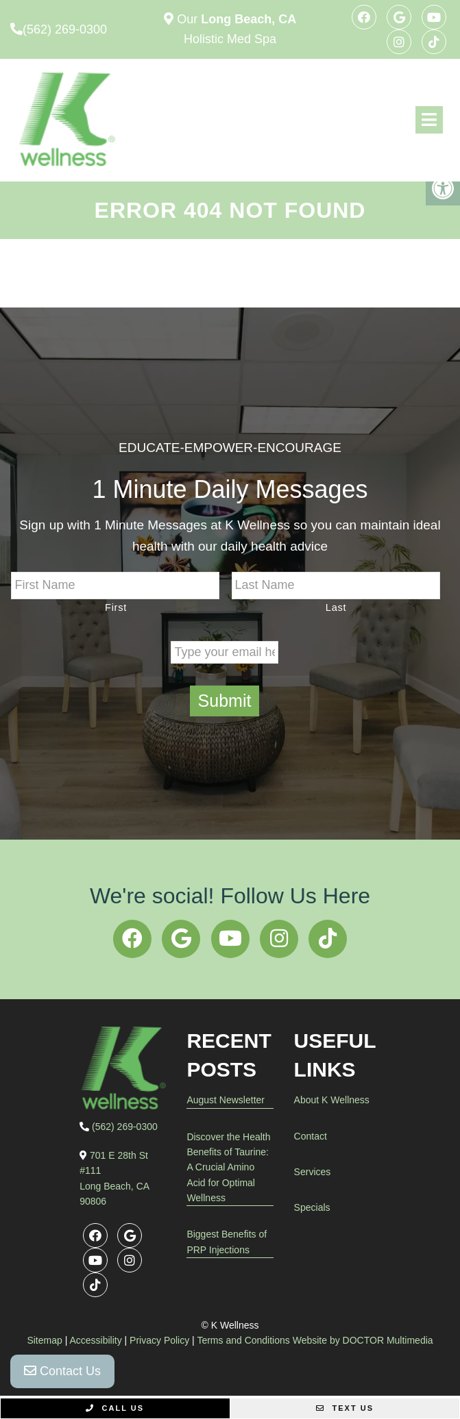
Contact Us (62, 1371)
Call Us (115, 1408)
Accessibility (95, 1340)
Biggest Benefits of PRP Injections (226, 1242)
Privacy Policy (159, 1340)
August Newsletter (225, 1099)
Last (336, 607)
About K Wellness (332, 1099)
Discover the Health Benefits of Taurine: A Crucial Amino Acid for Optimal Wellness (228, 1167)
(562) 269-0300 (65, 29)
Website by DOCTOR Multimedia (363, 1340)
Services (312, 1171)
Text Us (345, 1408)
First (116, 607)
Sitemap (44, 1340)
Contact (310, 1136)
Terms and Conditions (243, 1340)
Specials (312, 1207)
